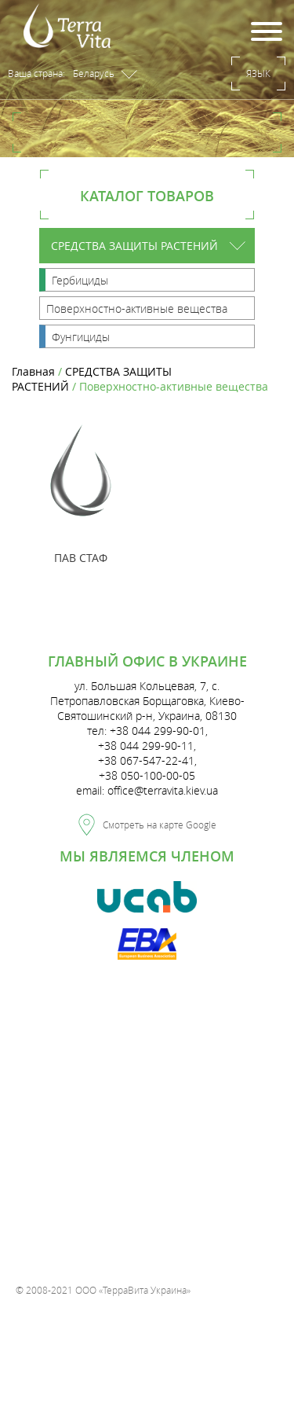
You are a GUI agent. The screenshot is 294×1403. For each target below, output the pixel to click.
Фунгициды (81, 336)
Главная (33, 371)
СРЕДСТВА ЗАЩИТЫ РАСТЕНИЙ (134, 245)
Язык (258, 73)
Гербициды (80, 280)
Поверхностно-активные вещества (136, 308)
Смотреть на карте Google (147, 822)
